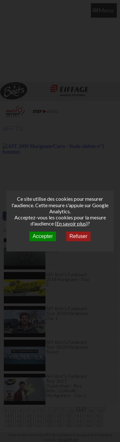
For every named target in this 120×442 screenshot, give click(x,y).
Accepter (43, 236)
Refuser (78, 236)
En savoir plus (71, 223)
